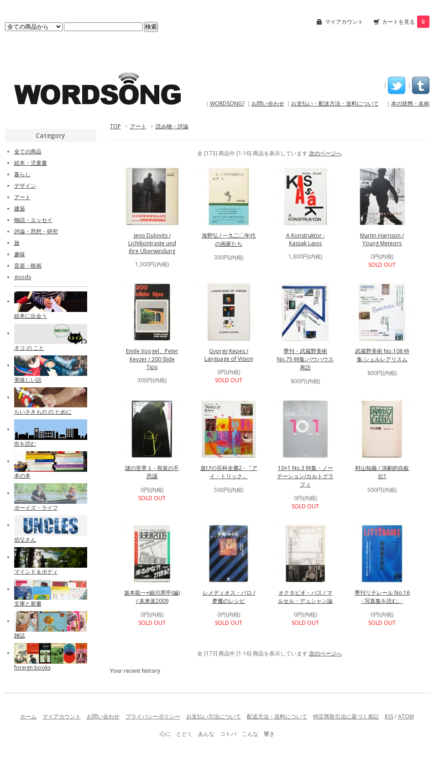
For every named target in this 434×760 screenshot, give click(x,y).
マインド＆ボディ (36, 571)
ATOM (406, 716)
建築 (19, 208)
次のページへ (325, 153)
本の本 (22, 476)
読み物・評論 (172, 126)
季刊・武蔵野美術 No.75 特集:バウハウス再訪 (305, 359)
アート (138, 126)
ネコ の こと (29, 348)
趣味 (19, 254)
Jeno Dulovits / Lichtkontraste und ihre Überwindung (152, 243)
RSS (389, 716)
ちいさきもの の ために (43, 412)
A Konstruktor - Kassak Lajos (305, 239)
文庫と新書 (28, 603)
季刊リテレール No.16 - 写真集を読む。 (382, 597)
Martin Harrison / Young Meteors (382, 239)
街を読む (25, 444)
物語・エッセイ (33, 220)
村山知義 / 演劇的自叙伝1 (382, 472)
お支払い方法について (213, 716)
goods (22, 277)
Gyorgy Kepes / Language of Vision (228, 355)
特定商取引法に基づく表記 (346, 716)
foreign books (32, 667)
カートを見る (405, 22)
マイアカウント (344, 22)
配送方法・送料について (277, 716)
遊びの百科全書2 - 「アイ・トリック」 (228, 472)
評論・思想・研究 (36, 231)
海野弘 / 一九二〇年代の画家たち (229, 240)
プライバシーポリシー (152, 716)
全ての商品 (28, 151)
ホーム (28, 716)
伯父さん (25, 540)
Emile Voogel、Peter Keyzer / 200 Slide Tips (152, 359)
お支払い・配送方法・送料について (335, 103)
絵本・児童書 (30, 163)
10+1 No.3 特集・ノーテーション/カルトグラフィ (305, 476)
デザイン (25, 186)
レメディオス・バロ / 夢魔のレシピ (229, 597)
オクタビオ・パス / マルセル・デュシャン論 (305, 597)
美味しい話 (28, 380)
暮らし (22, 174)
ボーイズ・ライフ (36, 508)
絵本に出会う (30, 316)
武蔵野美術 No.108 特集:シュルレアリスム (382, 355)
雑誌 (19, 635)
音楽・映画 (28, 265)
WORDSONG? (227, 103)
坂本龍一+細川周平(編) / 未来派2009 (152, 597)
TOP (115, 126)
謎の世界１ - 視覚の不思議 (152, 472)
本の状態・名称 (410, 103)
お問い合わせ (267, 103)
